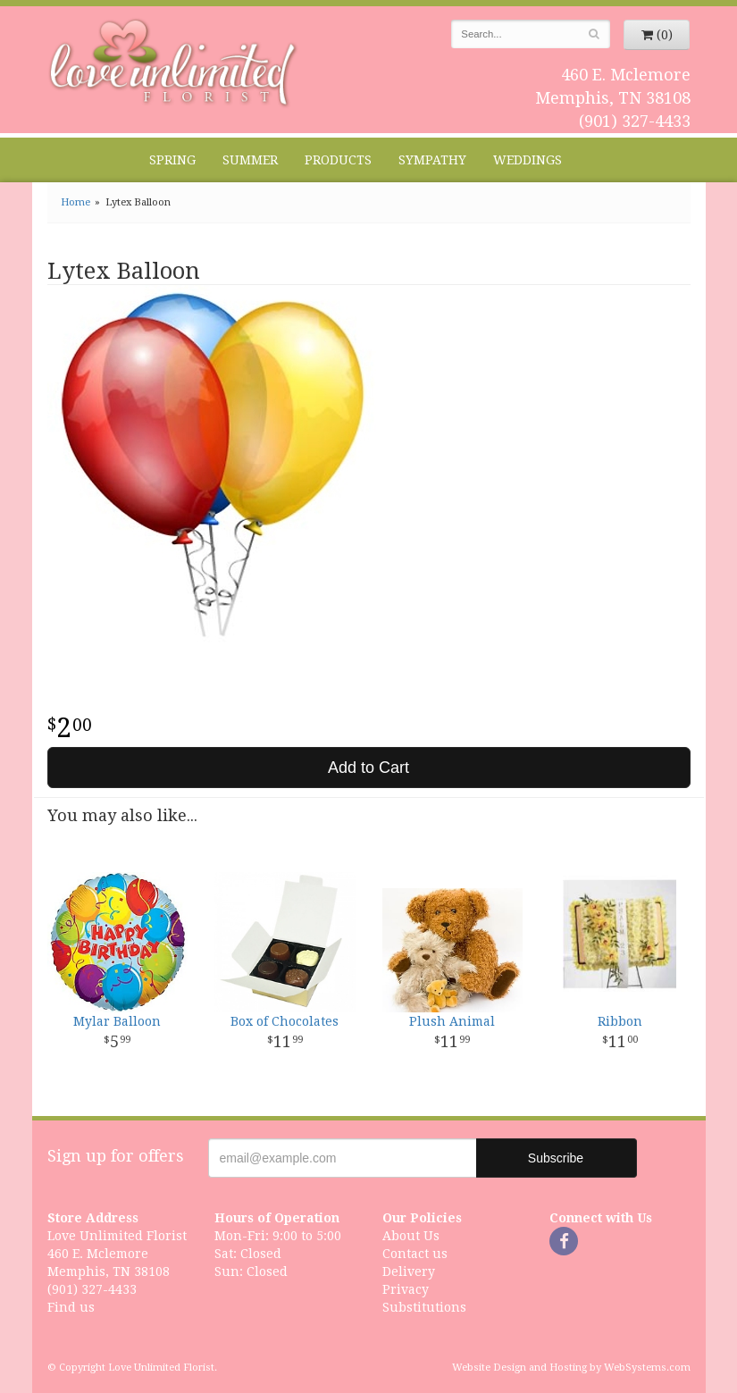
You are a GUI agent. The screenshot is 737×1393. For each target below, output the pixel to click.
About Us (411, 1236)
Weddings (527, 160)
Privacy (405, 1289)
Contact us (415, 1253)
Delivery (408, 1271)
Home (75, 202)
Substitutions (424, 1307)
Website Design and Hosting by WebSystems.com (571, 1367)
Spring (172, 160)
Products (338, 160)
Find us (71, 1307)
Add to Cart (368, 767)
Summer (250, 160)
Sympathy (432, 160)
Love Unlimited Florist (173, 63)
